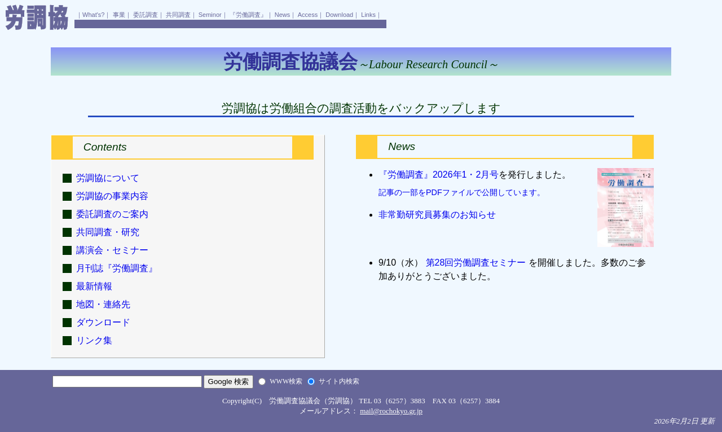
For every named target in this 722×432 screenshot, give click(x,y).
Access (308, 14)
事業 (119, 14)
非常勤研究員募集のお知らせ (437, 214)
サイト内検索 (339, 381)
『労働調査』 (248, 14)
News (282, 14)
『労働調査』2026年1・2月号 (438, 174)
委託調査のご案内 (112, 214)
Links (368, 14)
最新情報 (94, 286)
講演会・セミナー (112, 250)
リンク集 (94, 340)
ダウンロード (103, 322)
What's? (93, 14)
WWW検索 (286, 381)
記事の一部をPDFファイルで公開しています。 (461, 192)
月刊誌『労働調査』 (116, 268)
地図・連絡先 (103, 304)
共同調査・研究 (107, 232)
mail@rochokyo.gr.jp (391, 411)
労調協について (107, 178)
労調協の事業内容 (112, 196)
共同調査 (178, 14)
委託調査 (145, 14)
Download (339, 14)
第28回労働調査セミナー (476, 262)
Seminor (210, 14)
